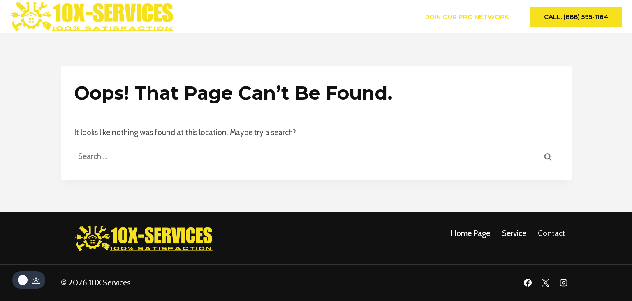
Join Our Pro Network (467, 17)
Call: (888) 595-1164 (576, 17)
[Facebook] (527, 283)
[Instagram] (564, 283)
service (514, 233)
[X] (545, 283)
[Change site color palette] (28, 280)
